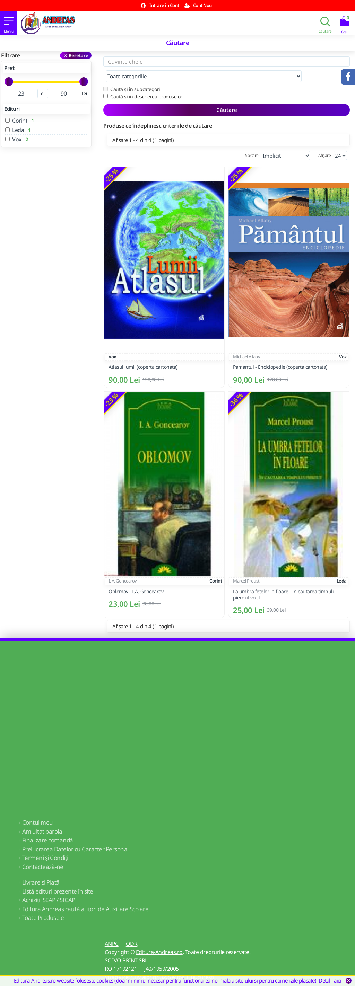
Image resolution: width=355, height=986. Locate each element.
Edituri (12, 108)
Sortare (252, 141)
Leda (342, 567)
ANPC (112, 930)
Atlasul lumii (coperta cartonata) (143, 353)
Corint (215, 567)
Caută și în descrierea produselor (142, 82)
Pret (9, 67)
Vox (112, 343)
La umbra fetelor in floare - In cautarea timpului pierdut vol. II (285, 581)
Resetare (78, 55)
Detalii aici (330, 980)
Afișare (324, 141)
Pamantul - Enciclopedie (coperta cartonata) (280, 353)
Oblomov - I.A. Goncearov (136, 578)
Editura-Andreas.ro (159, 938)
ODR (132, 930)
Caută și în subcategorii (132, 75)
